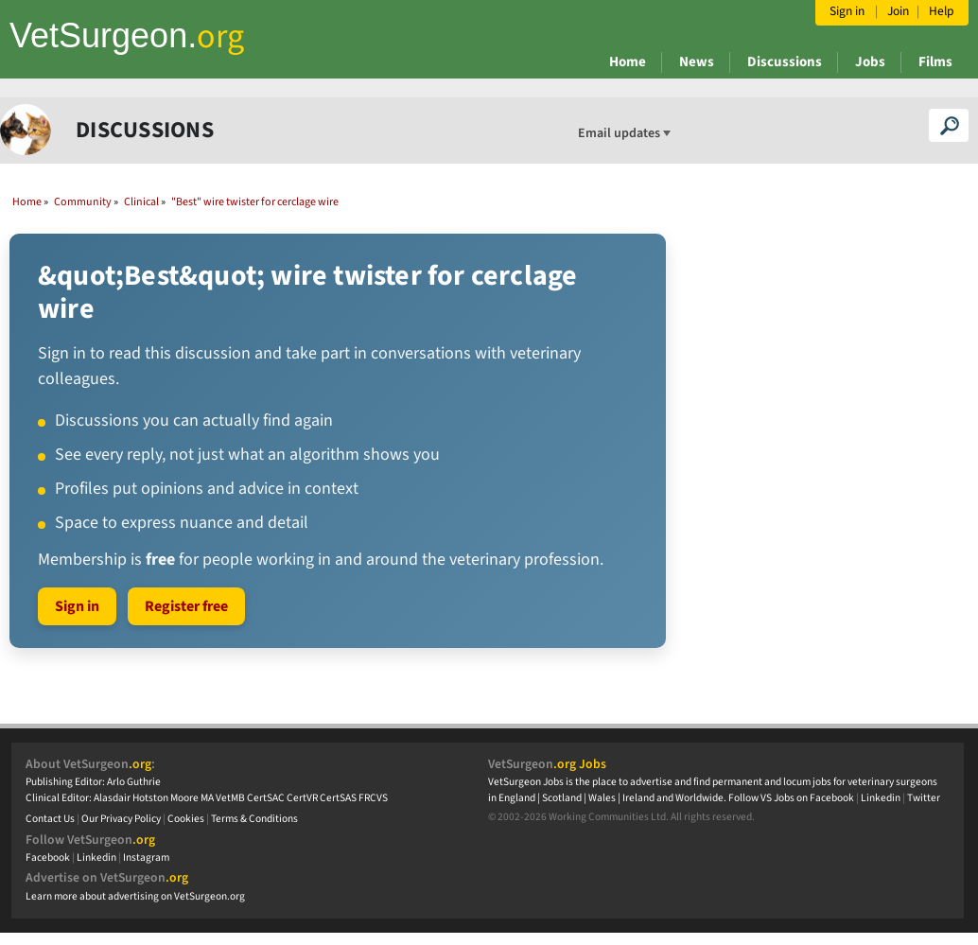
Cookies (185, 819)
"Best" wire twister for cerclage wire (255, 202)
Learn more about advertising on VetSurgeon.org (135, 896)
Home (627, 62)
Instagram (146, 857)
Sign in (77, 606)
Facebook (48, 857)
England (516, 798)
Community (83, 202)
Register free (186, 606)
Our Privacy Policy (121, 819)
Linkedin (96, 857)
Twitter (923, 798)
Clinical (141, 202)
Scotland (562, 798)
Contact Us (50, 819)
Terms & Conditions (254, 819)
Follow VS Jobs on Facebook (791, 798)
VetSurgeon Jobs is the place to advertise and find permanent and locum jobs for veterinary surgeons (712, 782)
